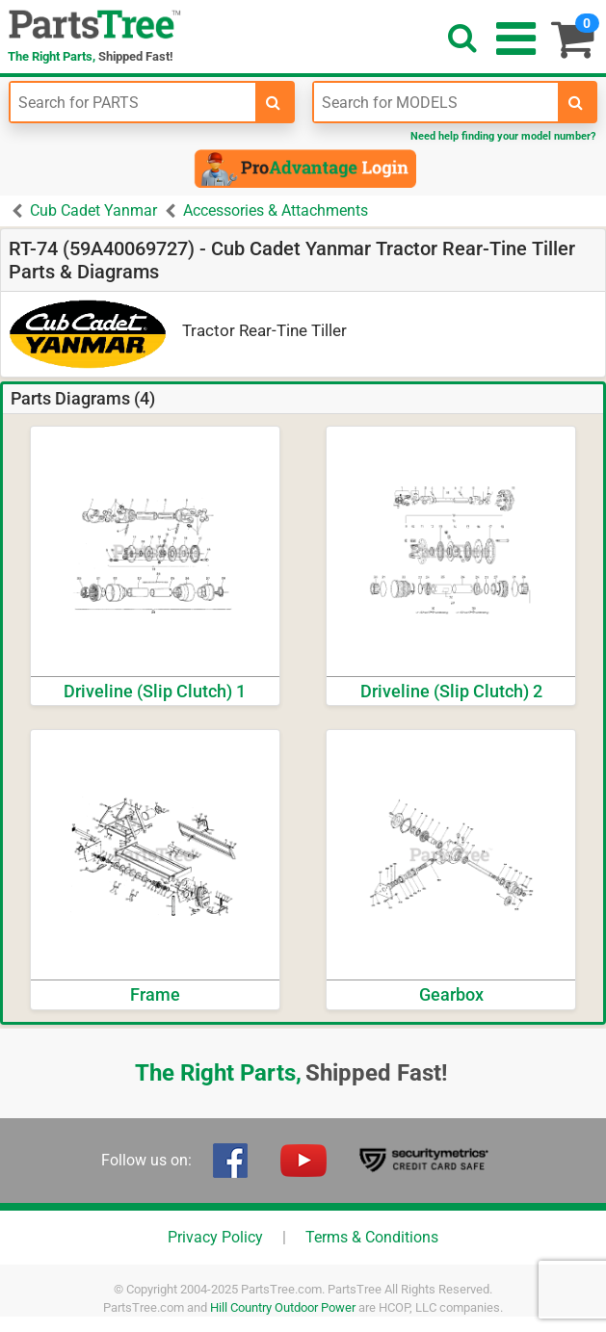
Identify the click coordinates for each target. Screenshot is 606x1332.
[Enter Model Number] (436, 102)
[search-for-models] (576, 102)
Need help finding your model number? (502, 136)
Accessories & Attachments (275, 210)
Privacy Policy (215, 1237)
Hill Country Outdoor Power (283, 1307)
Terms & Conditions (371, 1237)
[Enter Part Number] (133, 102)
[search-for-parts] (273, 102)
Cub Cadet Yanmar (93, 210)
